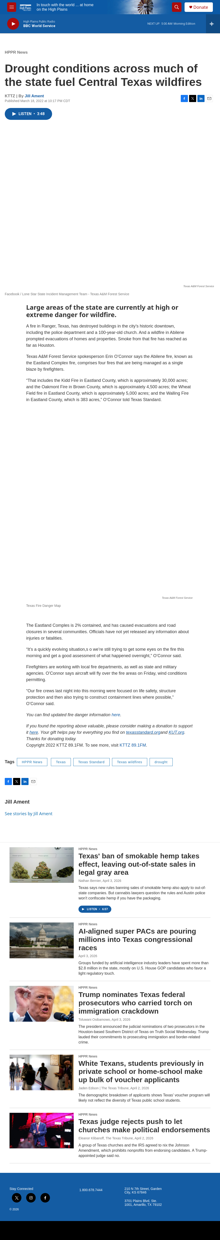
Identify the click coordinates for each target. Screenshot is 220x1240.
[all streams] (213, 23)
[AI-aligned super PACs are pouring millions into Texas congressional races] (42, 940)
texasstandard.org (143, 732)
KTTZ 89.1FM (133, 745)
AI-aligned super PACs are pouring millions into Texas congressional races (137, 939)
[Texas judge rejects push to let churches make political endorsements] (42, 1130)
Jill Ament (34, 96)
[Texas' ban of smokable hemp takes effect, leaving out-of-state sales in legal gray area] (42, 865)
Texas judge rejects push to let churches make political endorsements (144, 1126)
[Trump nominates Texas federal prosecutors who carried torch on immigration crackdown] (42, 1003)
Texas (61, 762)
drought (161, 762)
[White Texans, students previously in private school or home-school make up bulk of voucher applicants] (42, 1072)
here (116, 714)
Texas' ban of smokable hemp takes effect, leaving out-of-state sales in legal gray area (138, 864)
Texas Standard (91, 762)
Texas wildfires (129, 762)
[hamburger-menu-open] (11, 7)
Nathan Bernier (89, 881)
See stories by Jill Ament (29, 813)
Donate (200, 7)
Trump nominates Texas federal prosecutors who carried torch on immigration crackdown (135, 1003)
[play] (13, 24)
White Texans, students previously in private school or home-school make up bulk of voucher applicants (141, 1071)
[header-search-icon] (176, 7)
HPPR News (16, 52)
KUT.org (176, 732)
